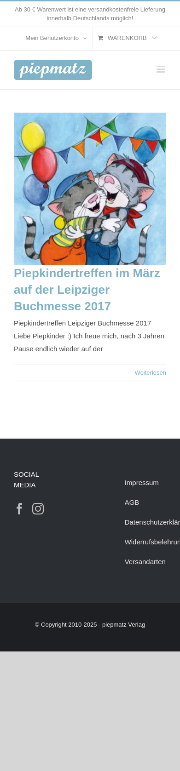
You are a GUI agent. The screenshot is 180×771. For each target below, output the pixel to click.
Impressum (142, 482)
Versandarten (145, 561)
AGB (132, 502)
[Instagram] (38, 508)
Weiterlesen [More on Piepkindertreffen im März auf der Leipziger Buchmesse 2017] (150, 372)
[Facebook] (19, 508)
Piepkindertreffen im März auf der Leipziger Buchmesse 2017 (87, 289)
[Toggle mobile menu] (161, 69)
